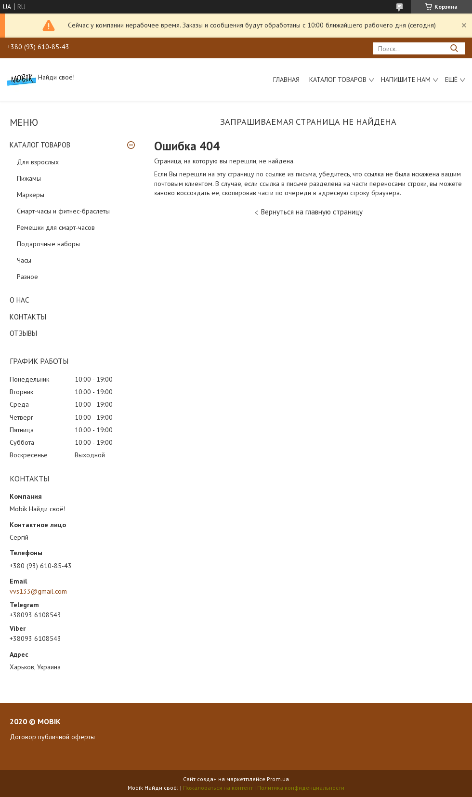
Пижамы (29, 178)
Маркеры (30, 194)
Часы (24, 260)
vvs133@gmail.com (38, 591)
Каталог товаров (338, 79)
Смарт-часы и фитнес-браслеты (63, 211)
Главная (286, 79)
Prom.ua (278, 779)
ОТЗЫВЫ (23, 333)
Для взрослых (38, 162)
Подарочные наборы (48, 243)
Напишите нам (406, 79)
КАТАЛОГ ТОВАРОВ (40, 144)
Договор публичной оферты (52, 736)
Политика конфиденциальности (300, 787)
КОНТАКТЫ (28, 316)
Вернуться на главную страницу (312, 211)
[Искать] (454, 48)
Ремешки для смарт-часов (56, 227)
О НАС (19, 300)
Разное (27, 276)
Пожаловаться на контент (218, 787)
